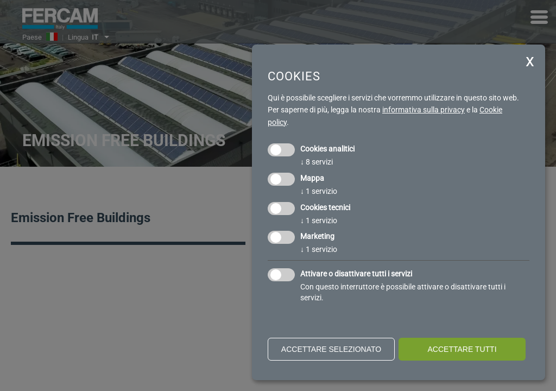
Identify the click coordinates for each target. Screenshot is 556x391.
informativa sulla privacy (423, 109)
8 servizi (316, 161)
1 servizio (318, 191)
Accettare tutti (461, 349)
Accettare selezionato (331, 349)
